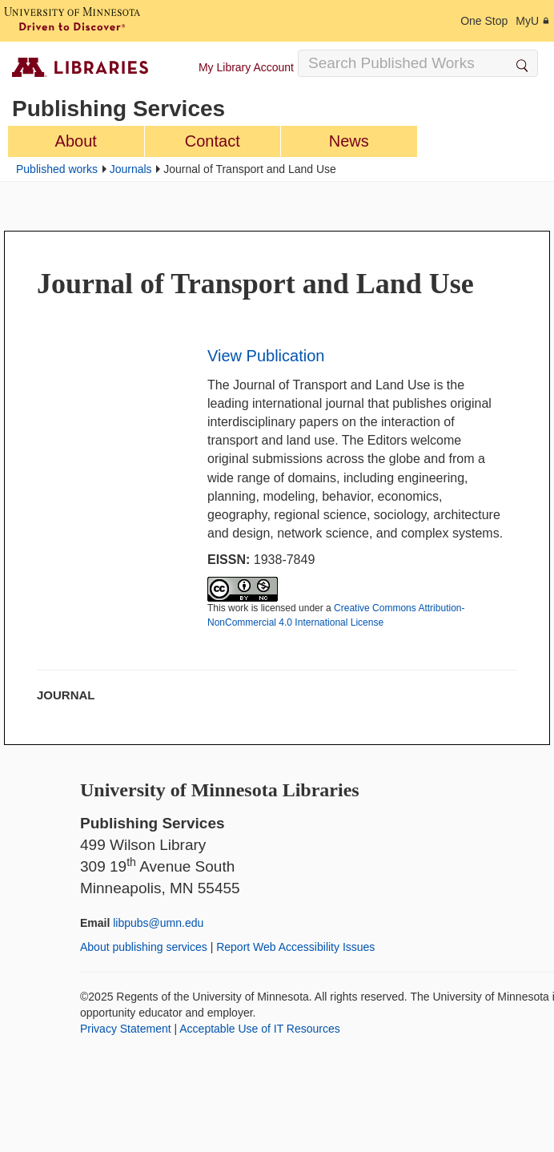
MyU (533, 20)
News (349, 141)
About (76, 141)
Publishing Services (118, 108)
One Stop (484, 20)
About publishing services (143, 947)
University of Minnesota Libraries (219, 789)
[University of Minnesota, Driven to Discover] (72, 21)
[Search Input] (418, 63)
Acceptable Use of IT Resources (259, 1028)
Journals (131, 169)
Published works (57, 169)
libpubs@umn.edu (158, 922)
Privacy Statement (125, 1028)
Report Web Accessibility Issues (295, 947)
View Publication (265, 356)
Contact (212, 141)
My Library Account (246, 67)
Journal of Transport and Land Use (255, 284)
